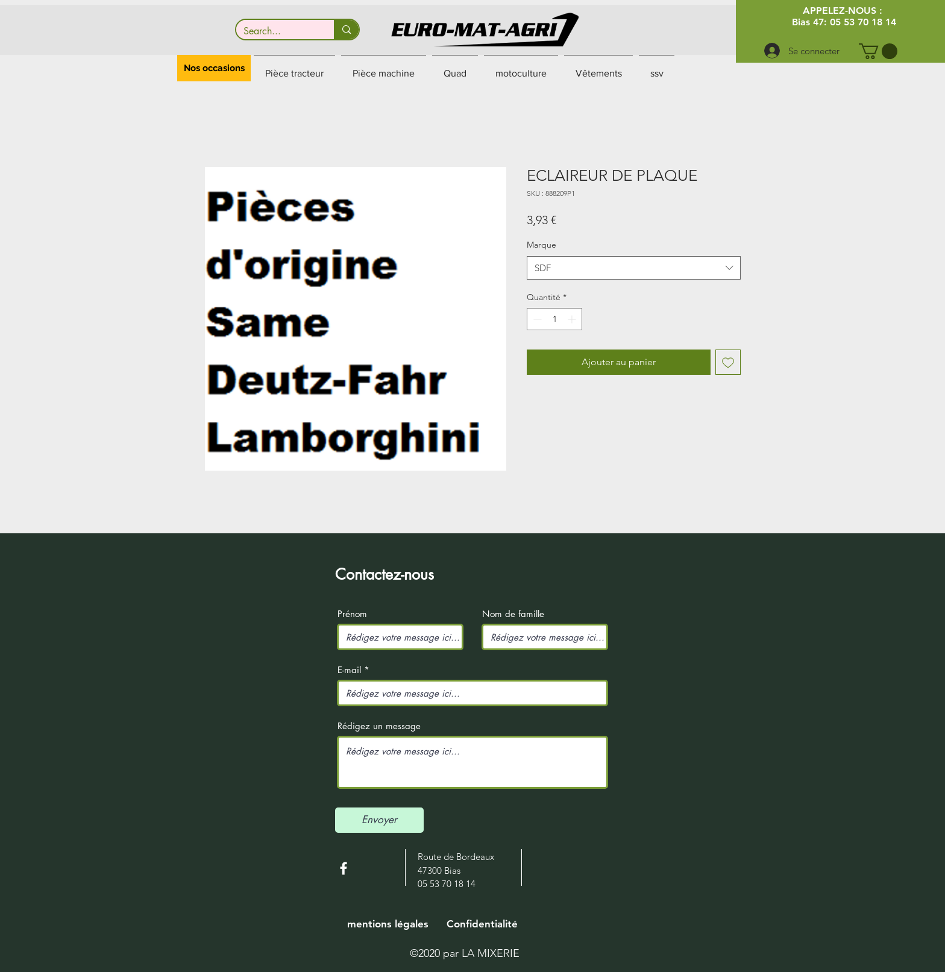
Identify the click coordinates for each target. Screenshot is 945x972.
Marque (541, 244)
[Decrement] (536, 319)
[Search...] (276, 31)
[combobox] (634, 268)
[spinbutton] (554, 319)
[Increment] (572, 319)
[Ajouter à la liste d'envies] (728, 362)
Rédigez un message (379, 725)
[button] (878, 51)
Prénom (352, 613)
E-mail (349, 669)
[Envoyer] (379, 820)
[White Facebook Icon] (343, 868)
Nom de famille (513, 613)
